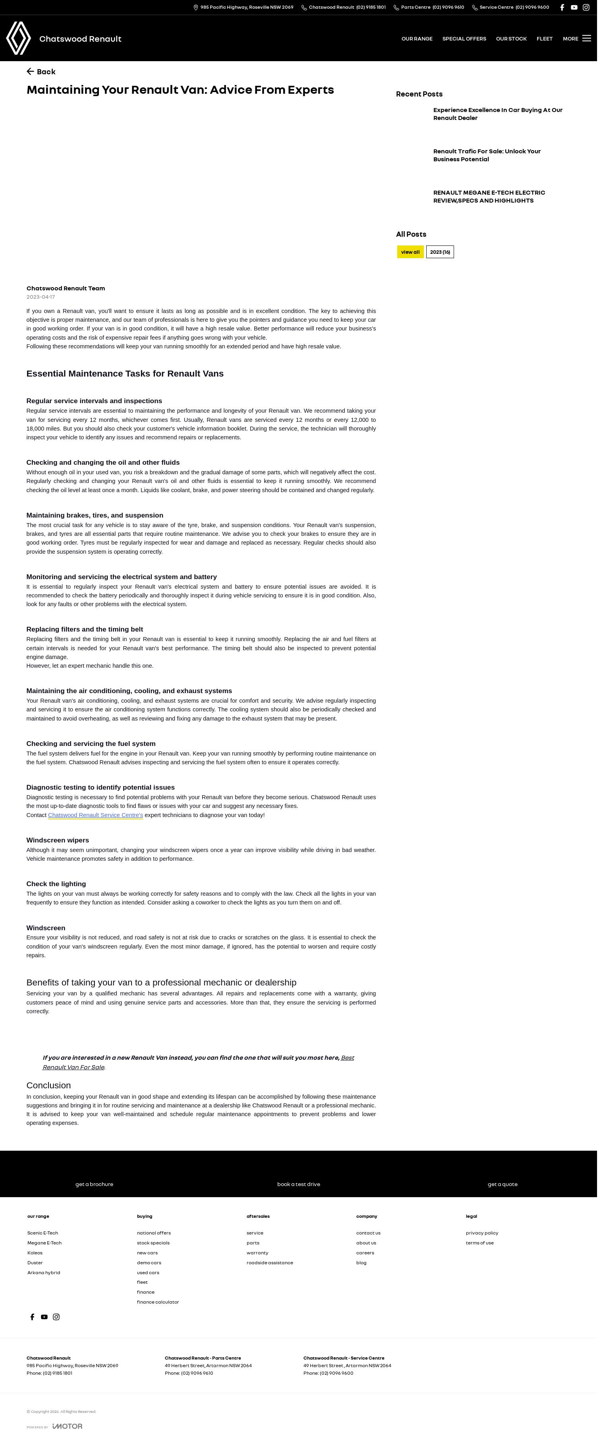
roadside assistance (270, 1262)
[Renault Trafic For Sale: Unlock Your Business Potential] (479, 163)
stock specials (153, 1243)
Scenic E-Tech (42, 1233)
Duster (35, 1262)
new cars (147, 1253)
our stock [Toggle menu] (511, 38)
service (255, 1233)
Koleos (35, 1253)
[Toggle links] (54, 1426)
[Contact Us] (243, 7)
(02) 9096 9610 (197, 1373)
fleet (545, 38)
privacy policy (482, 1233)
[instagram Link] (586, 7)
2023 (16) (440, 252)
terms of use (480, 1243)
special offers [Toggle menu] (464, 38)
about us (366, 1243)
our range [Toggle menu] (417, 38)
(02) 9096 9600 (337, 1373)
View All (410, 252)
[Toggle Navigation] (577, 38)
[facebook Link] (562, 7)
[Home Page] (18, 38)
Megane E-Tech (44, 1243)
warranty (258, 1253)
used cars (148, 1272)
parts (253, 1243)
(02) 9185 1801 (57, 1373)
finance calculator (158, 1302)
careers (365, 1253)
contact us (368, 1233)
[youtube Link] (574, 7)
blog (361, 1262)
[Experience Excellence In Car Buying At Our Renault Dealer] (479, 122)
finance (146, 1292)
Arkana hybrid (43, 1272)
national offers (154, 1233)
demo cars (149, 1262)
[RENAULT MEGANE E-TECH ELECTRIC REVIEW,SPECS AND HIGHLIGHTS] (479, 205)
